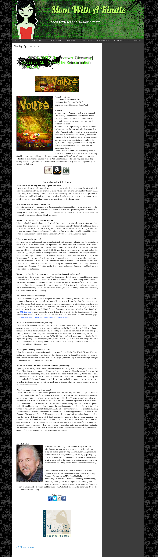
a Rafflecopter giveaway (25, 547)
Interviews (86, 40)
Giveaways (103, 40)
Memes (138, 40)
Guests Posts (121, 40)
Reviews (71, 40)
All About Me (34, 40)
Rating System (53, 40)
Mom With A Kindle (88, 10)
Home (18, 40)
